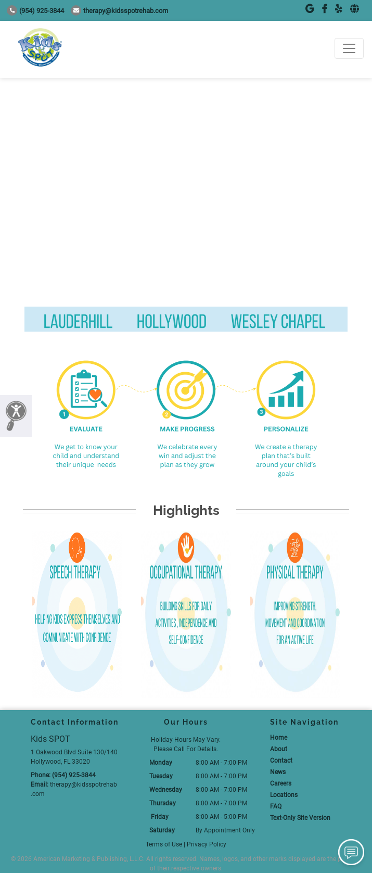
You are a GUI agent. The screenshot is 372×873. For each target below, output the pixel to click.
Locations (284, 795)
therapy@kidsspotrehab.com (119, 11)
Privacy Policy (206, 844)
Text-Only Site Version (300, 817)
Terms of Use (164, 844)
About (278, 749)
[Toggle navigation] (349, 48)
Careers (280, 783)
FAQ (275, 806)
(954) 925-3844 (35, 11)
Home (278, 737)
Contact (281, 760)
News (278, 772)
